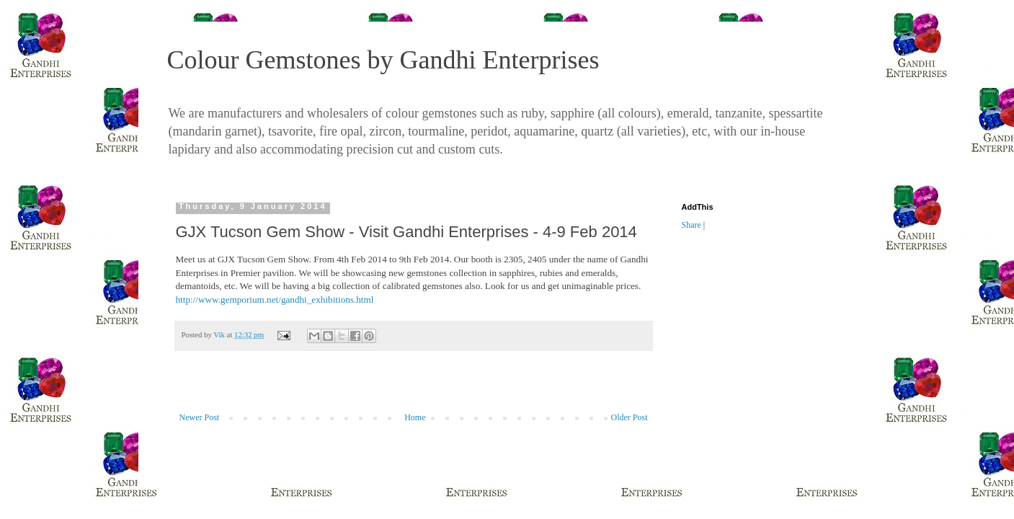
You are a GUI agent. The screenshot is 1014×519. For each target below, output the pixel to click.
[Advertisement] (413, 388)
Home (414, 417)
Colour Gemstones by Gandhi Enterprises (383, 59)
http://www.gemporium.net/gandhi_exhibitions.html (275, 299)
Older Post (629, 417)
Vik (219, 334)
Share (691, 225)
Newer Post (199, 417)
